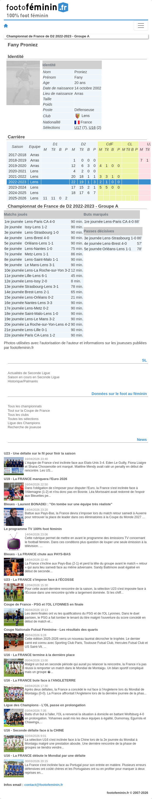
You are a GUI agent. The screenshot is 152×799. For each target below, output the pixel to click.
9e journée (13, 265)
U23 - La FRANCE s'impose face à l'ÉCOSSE (39, 580)
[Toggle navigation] (141, 25)
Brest (38, 238)
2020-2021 (17, 171)
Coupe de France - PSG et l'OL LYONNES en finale (43, 604)
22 (73, 182)
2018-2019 (17, 160)
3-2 (67, 270)
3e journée (13, 232)
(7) (80, 127)
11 (45, 198)
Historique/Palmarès (23, 381)
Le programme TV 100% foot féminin (33, 529)
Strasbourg (43, 232)
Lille (28, 276)
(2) (95, 127)
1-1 (50, 243)
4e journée (13, 238)
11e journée (14, 276)
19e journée (14, 319)
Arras (34, 155)
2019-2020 (17, 166)
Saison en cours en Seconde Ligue (34, 377)
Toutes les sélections (23, 419)
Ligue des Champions (24, 423)
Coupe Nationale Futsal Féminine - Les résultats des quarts (51, 630)
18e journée (14, 314)
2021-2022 (17, 176)
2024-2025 (17, 193)
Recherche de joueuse (24, 427)
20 (73, 176)
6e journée (13, 249)
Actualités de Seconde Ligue (29, 373)
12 (73, 166)
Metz (29, 254)
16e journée (14, 303)
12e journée (14, 281)
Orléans (31, 243)
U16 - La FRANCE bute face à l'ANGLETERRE (40, 680)
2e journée (13, 227)
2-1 (46, 292)
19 (81, 182)
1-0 (55, 232)
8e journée (13, 259)
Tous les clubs (18, 415)
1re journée (13, 222)
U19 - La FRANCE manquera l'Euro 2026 (35, 479)
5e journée (13, 243)
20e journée (14, 324)
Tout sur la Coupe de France (29, 411)
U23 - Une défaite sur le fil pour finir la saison (39, 453)
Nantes (40, 249)
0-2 (50, 297)
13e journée (14, 286)
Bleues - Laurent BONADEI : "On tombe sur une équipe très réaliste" (58, 504)
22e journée (14, 335)
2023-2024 (17, 187)
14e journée (14, 292)
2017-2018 (17, 155)
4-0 (52, 222)
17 (73, 187)
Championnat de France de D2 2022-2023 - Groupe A (47, 36)
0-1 (44, 330)
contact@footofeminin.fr (43, 785)
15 (81, 187)
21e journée (14, 330)
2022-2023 (17, 182)
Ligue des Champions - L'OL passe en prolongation (45, 705)
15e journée (14, 297)
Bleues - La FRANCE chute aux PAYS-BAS (37, 554)
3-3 (49, 303)
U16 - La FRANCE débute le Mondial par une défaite (45, 756)
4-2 (67, 324)
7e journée (13, 254)
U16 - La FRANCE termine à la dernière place (39, 655)
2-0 (44, 281)
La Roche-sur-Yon (49, 270)
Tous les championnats (25, 406)
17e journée (14, 308)
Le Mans (32, 265)
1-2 (44, 227)
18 (81, 176)
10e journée (14, 270)
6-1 (44, 276)
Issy (28, 227)
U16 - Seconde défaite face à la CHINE (34, 730)
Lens (82, 116)
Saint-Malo (43, 259)
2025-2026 (17, 198)
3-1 (52, 265)
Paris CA (41, 222)
